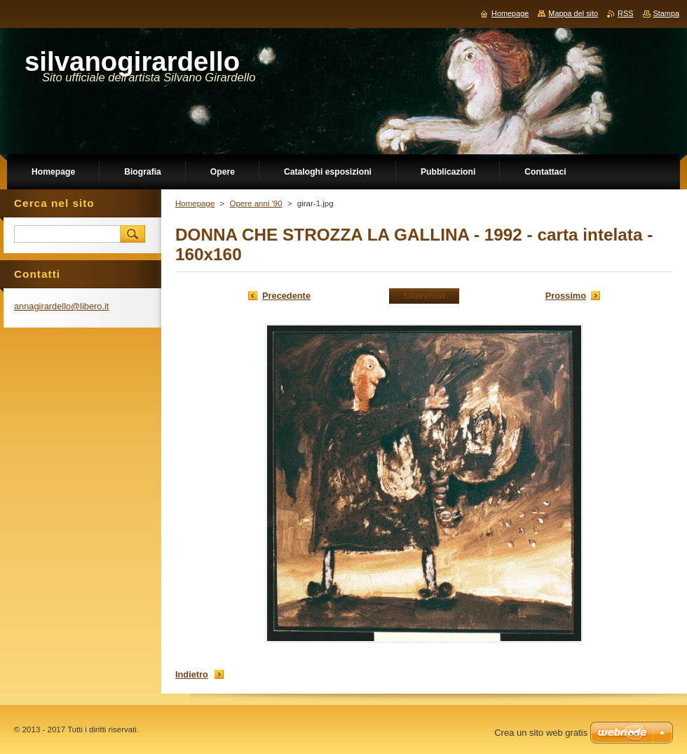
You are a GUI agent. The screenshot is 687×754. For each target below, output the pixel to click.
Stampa (666, 13)
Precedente (286, 295)
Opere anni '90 (255, 203)
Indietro (191, 674)
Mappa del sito (573, 13)
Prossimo (565, 295)
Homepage (195, 203)
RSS (625, 13)
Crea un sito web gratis (540, 732)
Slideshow (424, 296)
